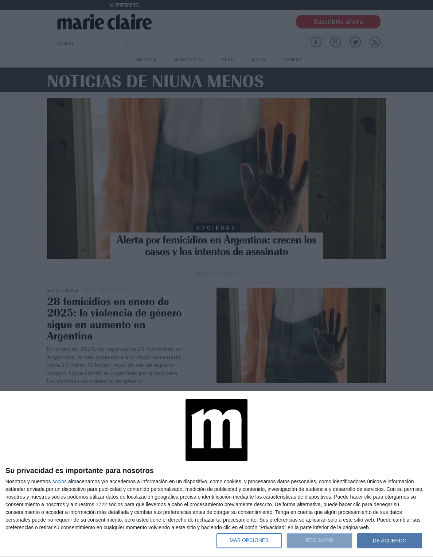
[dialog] (216, 474)
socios (59, 481)
